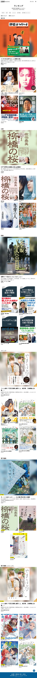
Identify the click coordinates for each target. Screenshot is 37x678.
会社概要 (12, 674)
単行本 (3, 12)
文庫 (7, 12)
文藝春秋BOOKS (5, 1)
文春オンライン (17, 675)
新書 (10, 12)
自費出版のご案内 (18, 674)
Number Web (21, 675)
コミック (14, 12)
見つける (32, 1)
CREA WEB (25, 675)
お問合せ (24, 674)
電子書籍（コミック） (26, 12)
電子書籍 (18, 12)
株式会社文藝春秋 (12, 675)
